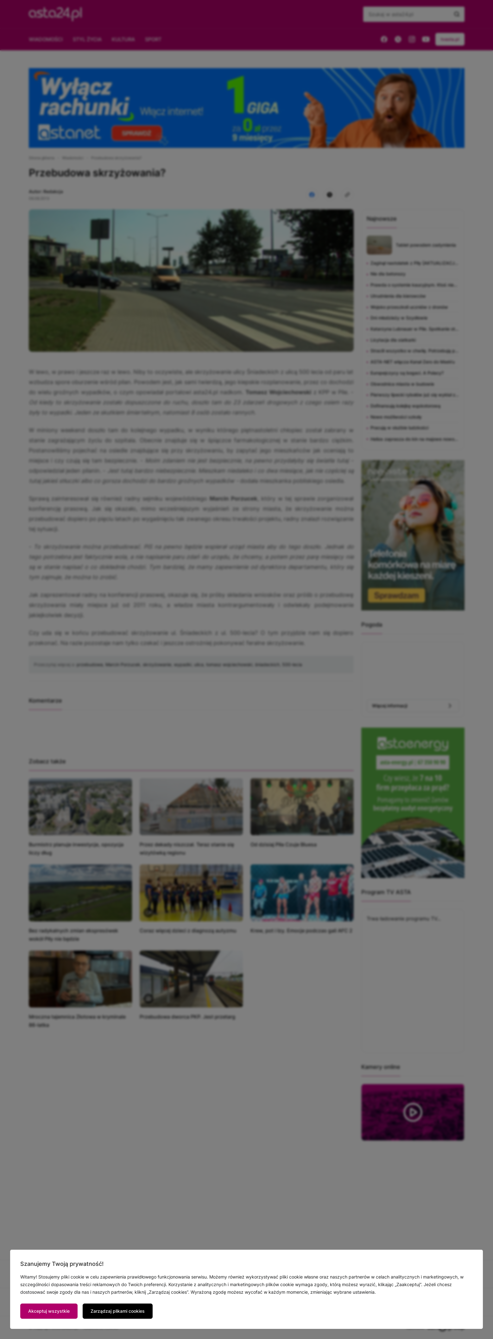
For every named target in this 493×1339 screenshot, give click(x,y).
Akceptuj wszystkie (49, 1311)
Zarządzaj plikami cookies (118, 1311)
